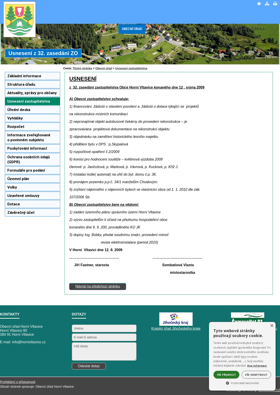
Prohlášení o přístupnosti (17, 382)
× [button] (271, 326)
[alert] (242, 356)
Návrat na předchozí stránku (97, 286)
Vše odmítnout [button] (256, 374)
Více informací (257, 365)
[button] (242, 383)
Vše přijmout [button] (226, 374)
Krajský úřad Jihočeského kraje (175, 328)
